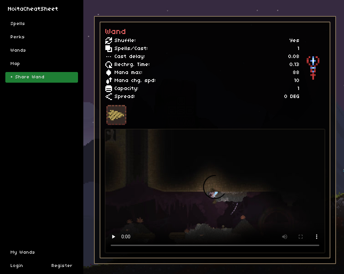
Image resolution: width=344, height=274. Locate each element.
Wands (18, 50)
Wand (115, 32)
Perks (18, 37)
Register (62, 265)
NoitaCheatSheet (33, 9)
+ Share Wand (28, 77)
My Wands (23, 252)
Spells (18, 23)
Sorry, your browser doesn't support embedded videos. (215, 191)
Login (17, 265)
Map (15, 63)
